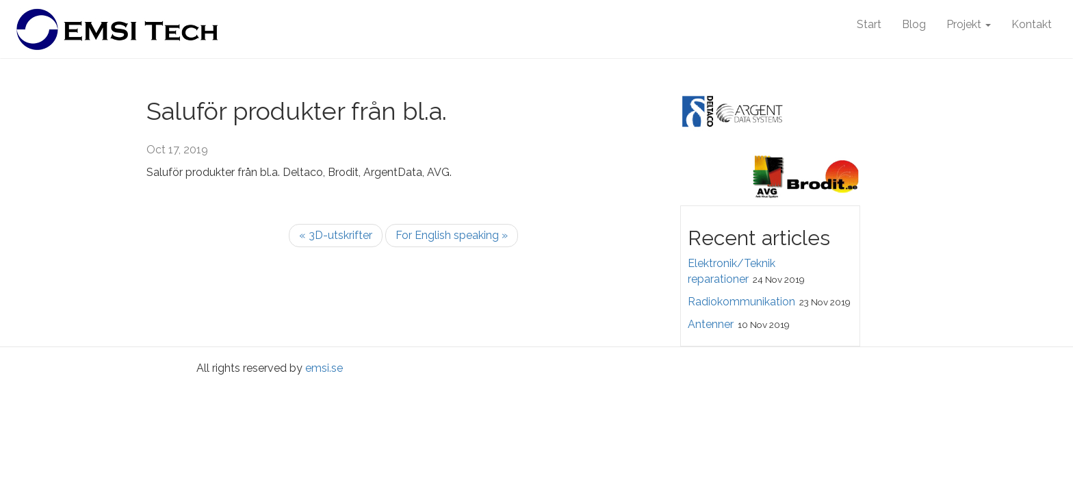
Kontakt (1031, 24)
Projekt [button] (968, 24)
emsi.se (324, 368)
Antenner (711, 324)
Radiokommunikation (741, 301)
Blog (914, 24)
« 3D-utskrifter (335, 235)
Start (869, 24)
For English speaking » (452, 235)
